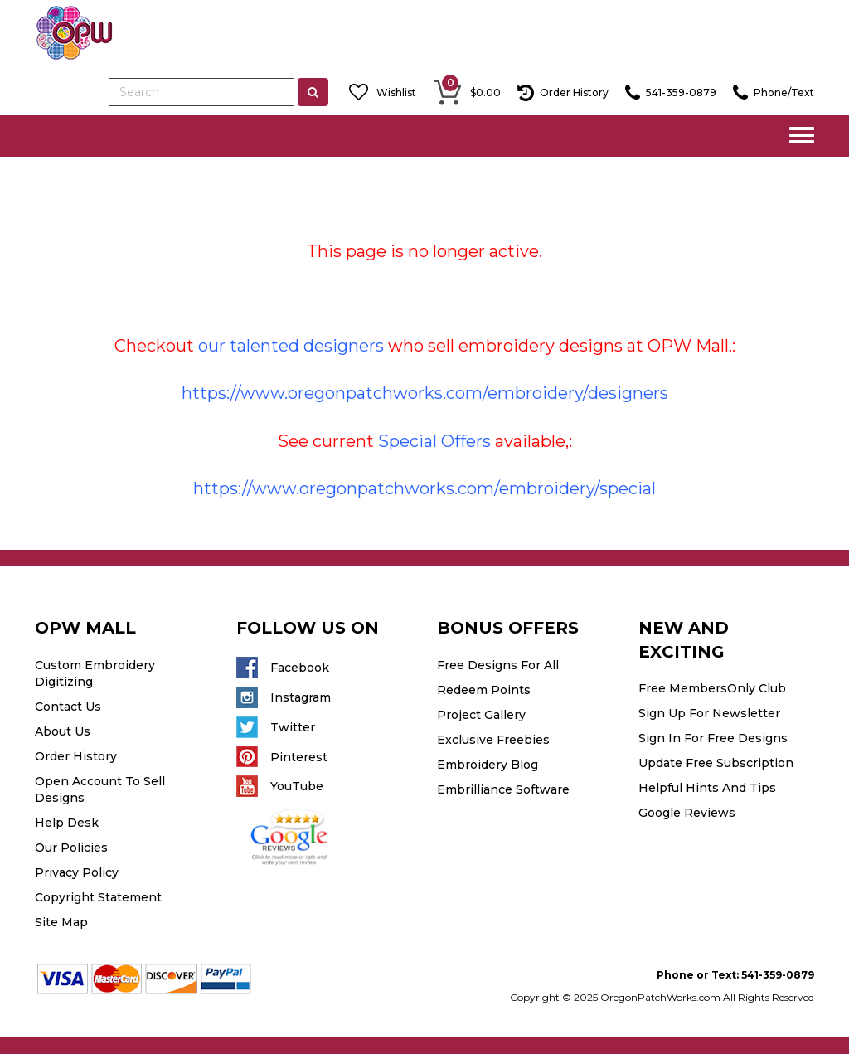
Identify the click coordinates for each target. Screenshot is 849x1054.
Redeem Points (484, 689)
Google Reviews (686, 812)
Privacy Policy (77, 872)
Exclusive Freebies (493, 739)
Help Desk (67, 822)
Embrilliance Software (503, 789)
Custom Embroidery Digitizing (95, 673)
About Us (62, 731)
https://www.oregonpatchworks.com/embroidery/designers (425, 393)
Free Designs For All (498, 665)
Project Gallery (481, 714)
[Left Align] (313, 92)
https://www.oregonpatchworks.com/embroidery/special (424, 488)
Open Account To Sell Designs (100, 789)
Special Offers (434, 441)
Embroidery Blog (487, 764)
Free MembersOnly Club (712, 688)
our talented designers (291, 346)
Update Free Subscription (715, 762)
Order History (76, 756)
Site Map (61, 922)
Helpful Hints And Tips (707, 787)
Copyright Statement (98, 897)
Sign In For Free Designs (713, 738)
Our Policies (71, 847)
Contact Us (68, 706)
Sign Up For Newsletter (709, 713)
